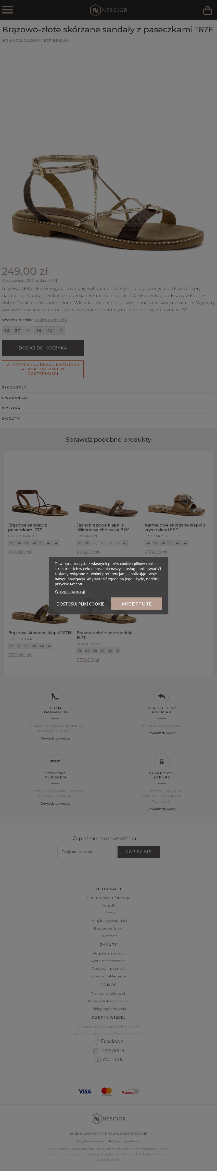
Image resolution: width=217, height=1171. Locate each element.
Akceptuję (136, 604)
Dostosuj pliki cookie (80, 604)
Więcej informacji (70, 591)
